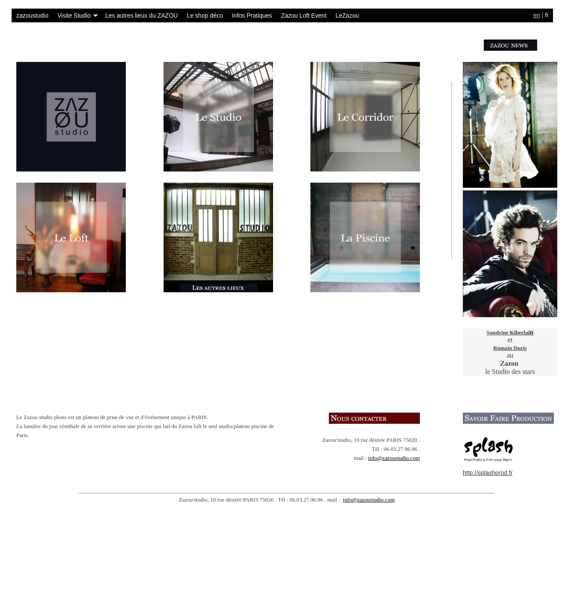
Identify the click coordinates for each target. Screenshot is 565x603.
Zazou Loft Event (304, 15)
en (536, 15)
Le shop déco (205, 15)
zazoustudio (32, 15)
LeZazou (346, 15)
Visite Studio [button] (78, 15)
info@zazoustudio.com (394, 458)
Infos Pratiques (252, 15)
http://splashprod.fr (488, 472)
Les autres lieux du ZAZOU (141, 15)
